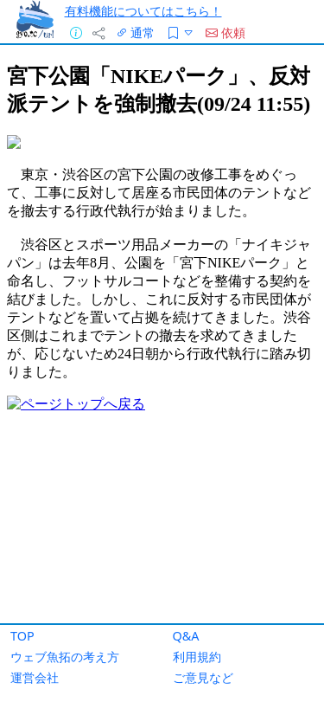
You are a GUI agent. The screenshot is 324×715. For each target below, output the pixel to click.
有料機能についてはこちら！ (143, 11)
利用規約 (197, 656)
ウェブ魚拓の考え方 (64, 656)
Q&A (186, 636)
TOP (22, 636)
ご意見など (203, 677)
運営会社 (34, 677)
